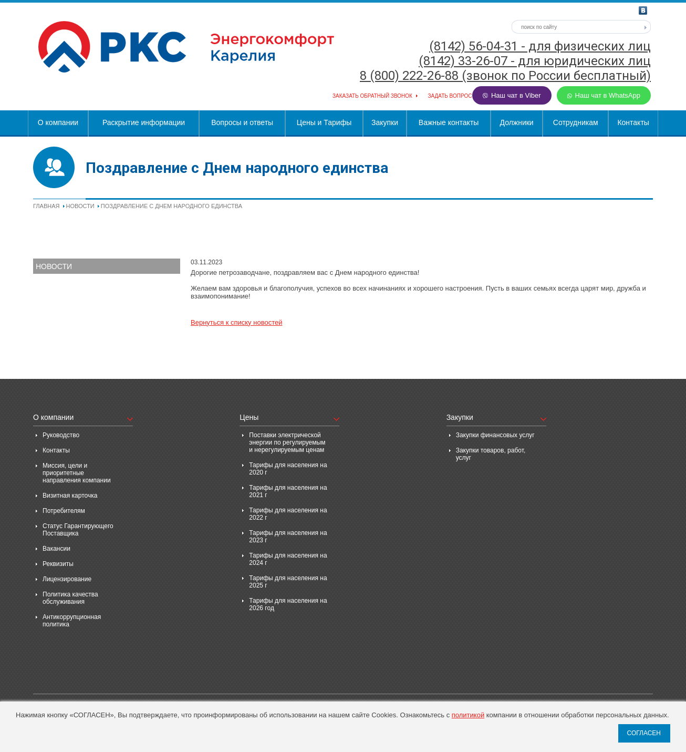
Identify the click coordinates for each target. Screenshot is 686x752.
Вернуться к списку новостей (236, 322)
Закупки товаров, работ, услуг (491, 454)
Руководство (61, 435)
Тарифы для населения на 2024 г (288, 559)
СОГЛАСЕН (644, 733)
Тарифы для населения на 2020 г (288, 468)
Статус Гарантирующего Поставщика (78, 529)
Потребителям (64, 510)
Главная (46, 206)
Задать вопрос (450, 96)
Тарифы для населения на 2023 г (288, 536)
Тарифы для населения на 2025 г (288, 581)
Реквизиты (58, 564)
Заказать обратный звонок (372, 96)
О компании (58, 122)
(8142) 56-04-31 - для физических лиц (540, 46)
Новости (80, 206)
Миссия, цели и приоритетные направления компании (77, 473)
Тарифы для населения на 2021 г (288, 491)
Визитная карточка (70, 495)
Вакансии (56, 548)
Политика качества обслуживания (70, 598)
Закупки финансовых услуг (495, 435)
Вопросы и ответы (242, 122)
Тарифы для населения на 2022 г (288, 514)
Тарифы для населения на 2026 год (288, 604)
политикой (468, 715)
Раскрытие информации (143, 122)
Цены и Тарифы (324, 122)
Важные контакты (449, 122)
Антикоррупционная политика (72, 620)
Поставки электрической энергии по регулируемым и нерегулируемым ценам (287, 442)
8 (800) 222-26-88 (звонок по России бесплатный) (505, 75)
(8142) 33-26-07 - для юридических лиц (535, 61)
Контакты (633, 122)
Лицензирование (67, 579)
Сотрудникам (575, 122)
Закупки (384, 122)
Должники (517, 122)
